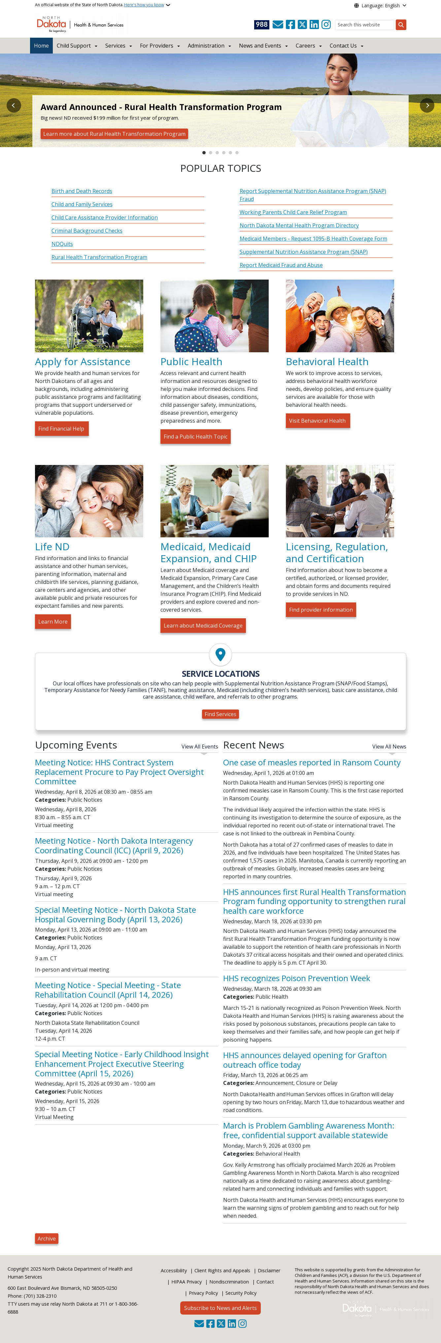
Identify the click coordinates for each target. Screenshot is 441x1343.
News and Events (260, 45)
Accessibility (174, 1270)
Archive (47, 1238)
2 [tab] (210, 152)
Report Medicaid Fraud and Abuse (281, 265)
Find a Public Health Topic (195, 436)
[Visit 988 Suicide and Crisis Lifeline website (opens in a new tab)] (262, 24)
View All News (389, 746)
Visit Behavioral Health (318, 420)
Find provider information (321, 609)
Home (41, 45)
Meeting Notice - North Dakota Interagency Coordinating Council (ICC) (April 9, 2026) (114, 845)
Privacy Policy (203, 1293)
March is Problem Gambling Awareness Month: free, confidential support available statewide (308, 1130)
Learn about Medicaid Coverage (203, 625)
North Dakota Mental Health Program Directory (299, 225)
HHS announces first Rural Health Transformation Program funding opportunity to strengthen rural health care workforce (314, 901)
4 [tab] (223, 152)
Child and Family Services (82, 204)
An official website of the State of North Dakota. (99, 5)
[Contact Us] (278, 24)
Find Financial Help (61, 428)
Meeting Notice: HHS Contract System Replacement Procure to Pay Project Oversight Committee (119, 772)
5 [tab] (230, 152)
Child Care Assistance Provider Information (104, 217)
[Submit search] (401, 24)
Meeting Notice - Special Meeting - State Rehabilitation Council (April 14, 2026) (108, 989)
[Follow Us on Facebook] (290, 24)
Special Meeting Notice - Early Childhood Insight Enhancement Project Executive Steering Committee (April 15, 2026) (122, 1064)
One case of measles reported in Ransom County (312, 762)
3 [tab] (217, 152)
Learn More (53, 621)
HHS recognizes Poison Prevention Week (296, 978)
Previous (14, 105)
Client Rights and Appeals (222, 1270)
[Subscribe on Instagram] (326, 24)
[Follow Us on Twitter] (302, 24)
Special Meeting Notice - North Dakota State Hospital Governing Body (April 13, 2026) (115, 914)
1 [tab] (204, 152)
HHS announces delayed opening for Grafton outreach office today (305, 1060)
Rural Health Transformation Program (99, 257)
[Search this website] (364, 25)
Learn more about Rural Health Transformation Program (114, 133)
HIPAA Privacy (186, 1282)
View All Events (200, 746)
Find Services (220, 714)
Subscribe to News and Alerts (220, 1308)
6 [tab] (237, 152)
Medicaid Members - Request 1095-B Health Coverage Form (313, 238)
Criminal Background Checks (86, 230)
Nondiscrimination (229, 1282)
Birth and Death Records (81, 191)
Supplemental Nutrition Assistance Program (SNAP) (304, 251)
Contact (265, 1282)
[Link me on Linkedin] (314, 24)
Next (427, 105)
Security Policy (240, 1293)
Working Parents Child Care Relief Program (293, 212)
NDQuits (62, 244)
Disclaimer (269, 1270)
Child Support (74, 45)
